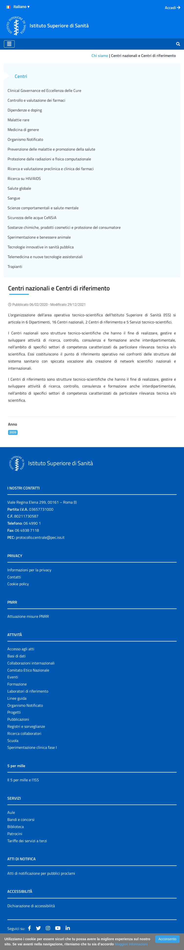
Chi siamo (100, 55)
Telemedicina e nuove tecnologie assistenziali (45, 257)
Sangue (14, 198)
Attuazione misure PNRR (28, 616)
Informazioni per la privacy (29, 570)
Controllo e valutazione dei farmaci (36, 100)
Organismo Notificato (25, 139)
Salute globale (19, 188)
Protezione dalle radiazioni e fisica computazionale (49, 159)
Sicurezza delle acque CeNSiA (32, 218)
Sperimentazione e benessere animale (39, 237)
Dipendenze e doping (25, 110)
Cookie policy (18, 584)
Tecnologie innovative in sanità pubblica (41, 247)
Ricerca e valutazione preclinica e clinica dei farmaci (51, 169)
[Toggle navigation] (9, 44)
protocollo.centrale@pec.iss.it (40, 537)
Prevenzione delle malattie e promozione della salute (51, 149)
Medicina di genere (23, 130)
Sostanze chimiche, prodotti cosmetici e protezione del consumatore (64, 227)
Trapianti (15, 266)
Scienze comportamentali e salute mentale (43, 208)
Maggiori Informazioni (131, 944)
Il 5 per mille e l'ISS (23, 780)
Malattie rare (18, 120)
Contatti (14, 577)
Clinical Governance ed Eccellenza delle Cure (44, 90)
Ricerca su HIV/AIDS (24, 178)
